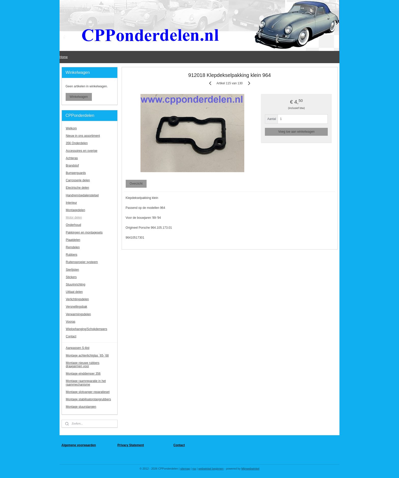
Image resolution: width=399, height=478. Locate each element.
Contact (71, 336)
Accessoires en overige (81, 151)
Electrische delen (77, 187)
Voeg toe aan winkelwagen (296, 131)
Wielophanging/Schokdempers (86, 329)
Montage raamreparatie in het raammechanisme (86, 382)
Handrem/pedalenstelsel (82, 195)
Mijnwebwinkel (250, 468)
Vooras (70, 321)
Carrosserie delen (78, 180)
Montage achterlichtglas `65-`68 (87, 355)
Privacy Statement (131, 445)
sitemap (185, 468)
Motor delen (74, 217)
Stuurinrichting (76, 284)
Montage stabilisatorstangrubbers (88, 399)
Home (64, 57)
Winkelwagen (79, 97)
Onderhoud (73, 225)
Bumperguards (76, 173)
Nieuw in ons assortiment (83, 136)
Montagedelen (75, 210)
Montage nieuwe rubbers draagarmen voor (82, 364)
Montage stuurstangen (81, 406)
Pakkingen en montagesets (84, 232)
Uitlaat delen (74, 292)
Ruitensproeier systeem (82, 262)
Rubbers (71, 254)
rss (194, 468)
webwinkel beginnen (211, 468)
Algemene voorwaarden (79, 445)
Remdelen (73, 247)
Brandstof (72, 165)
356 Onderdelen (77, 143)
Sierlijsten (72, 269)
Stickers (71, 277)
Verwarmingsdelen (78, 314)
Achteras (72, 158)
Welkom (71, 128)
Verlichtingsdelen (77, 299)
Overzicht (136, 183)
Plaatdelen (73, 240)
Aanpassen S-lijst (78, 348)
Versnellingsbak (76, 306)
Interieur (71, 202)
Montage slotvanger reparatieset (88, 392)
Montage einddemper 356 (83, 373)
